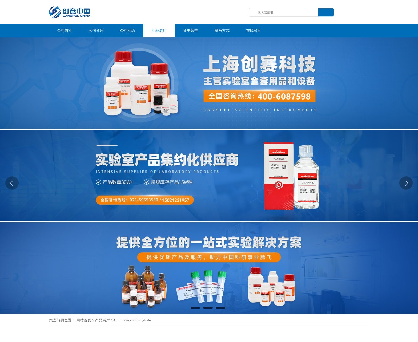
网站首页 (83, 320)
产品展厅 (102, 320)
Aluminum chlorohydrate (132, 320)
